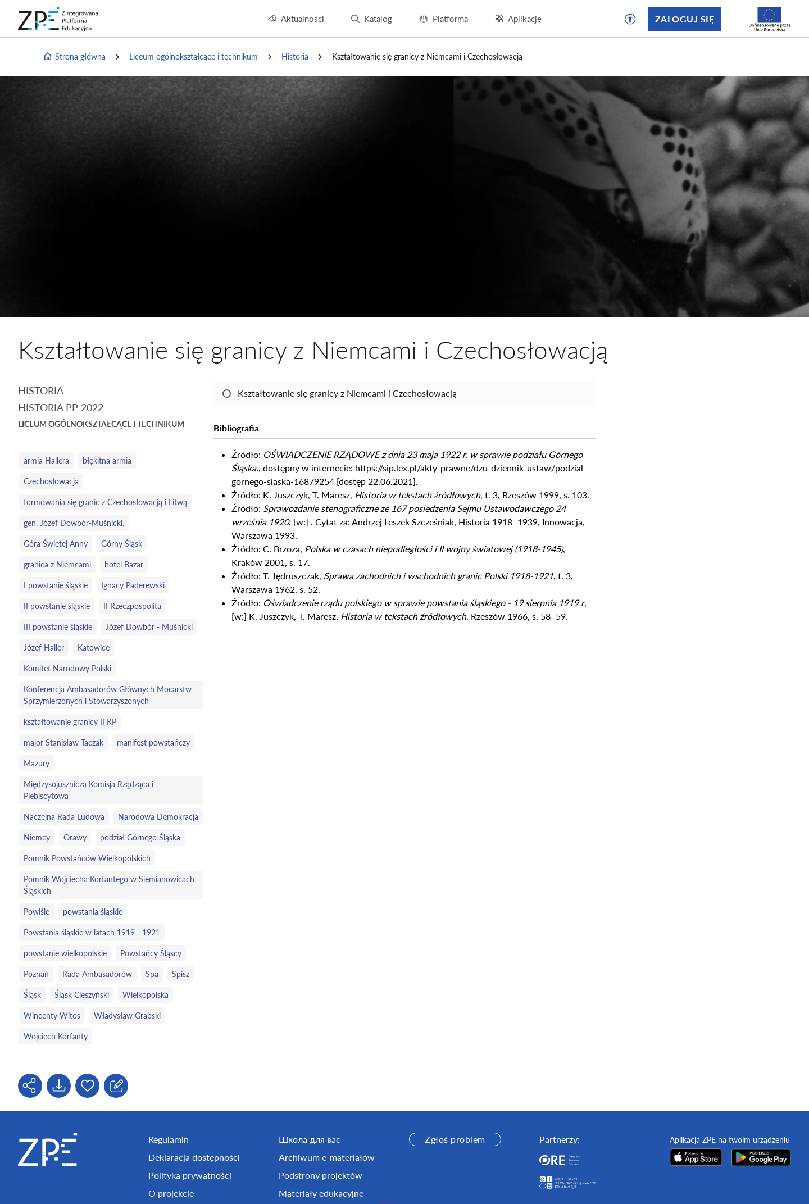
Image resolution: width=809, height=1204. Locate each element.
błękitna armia (107, 460)
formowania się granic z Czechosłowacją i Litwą (105, 502)
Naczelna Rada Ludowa (64, 816)
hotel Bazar (123, 564)
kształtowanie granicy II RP (70, 721)
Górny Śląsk (121, 543)
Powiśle (36, 911)
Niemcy (37, 837)
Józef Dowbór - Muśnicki (149, 626)
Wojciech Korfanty (56, 1036)
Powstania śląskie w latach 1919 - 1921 (92, 932)
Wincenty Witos (52, 1015)
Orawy (75, 837)
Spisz (180, 974)
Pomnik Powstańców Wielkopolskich (87, 858)
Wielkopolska (145, 994)
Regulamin (168, 1139)
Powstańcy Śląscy (150, 953)
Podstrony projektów (320, 1175)
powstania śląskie (92, 911)
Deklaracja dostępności (194, 1157)
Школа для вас (309, 1139)
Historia (294, 56)
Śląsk (32, 994)
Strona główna (74, 56)
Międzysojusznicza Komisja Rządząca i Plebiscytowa (88, 790)
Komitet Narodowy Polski (67, 668)
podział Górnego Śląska (140, 837)
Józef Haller (44, 647)
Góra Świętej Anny (56, 543)
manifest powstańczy (153, 742)
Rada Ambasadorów (97, 974)
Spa (152, 974)
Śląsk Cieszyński (81, 994)
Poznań (36, 974)
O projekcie (171, 1193)
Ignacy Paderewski (133, 585)
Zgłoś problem (455, 1139)
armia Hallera (46, 460)
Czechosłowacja (51, 481)
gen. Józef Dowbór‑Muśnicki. (74, 523)
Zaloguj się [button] (684, 18)
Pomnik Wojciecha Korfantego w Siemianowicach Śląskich (109, 885)
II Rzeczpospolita (132, 606)
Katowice (94, 647)
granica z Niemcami (57, 564)
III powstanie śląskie (58, 626)
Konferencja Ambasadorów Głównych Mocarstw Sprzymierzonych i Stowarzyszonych (108, 695)
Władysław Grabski (127, 1015)
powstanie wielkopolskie (65, 953)
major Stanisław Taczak (63, 742)
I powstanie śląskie (56, 585)
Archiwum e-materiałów (327, 1157)
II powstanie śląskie (57, 606)
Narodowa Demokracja (158, 816)
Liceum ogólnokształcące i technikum (193, 56)
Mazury (36, 763)
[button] (630, 19)
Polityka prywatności (189, 1175)
